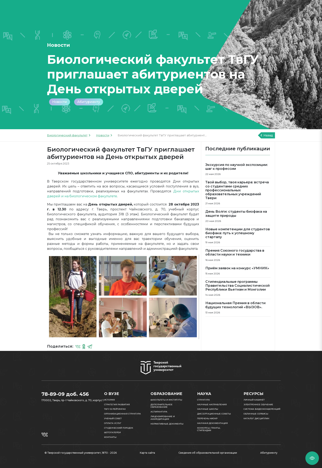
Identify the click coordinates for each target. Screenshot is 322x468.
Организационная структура (122, 413)
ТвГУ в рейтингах (115, 409)
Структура (203, 399)
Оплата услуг (112, 423)
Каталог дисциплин (256, 418)
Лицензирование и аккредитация (163, 417)
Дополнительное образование (161, 406)
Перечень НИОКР (207, 418)
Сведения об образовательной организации (207, 452)
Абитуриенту (88, 102)
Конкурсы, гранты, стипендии (208, 429)
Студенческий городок (118, 428)
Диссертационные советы (214, 413)
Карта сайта (147, 452)
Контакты (110, 437)
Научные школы (207, 409)
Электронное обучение (258, 404)
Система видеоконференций (262, 409)
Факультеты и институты (166, 399)
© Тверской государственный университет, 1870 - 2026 (81, 452)
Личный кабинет (254, 399)
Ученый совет (113, 418)
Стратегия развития (117, 404)
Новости (59, 102)
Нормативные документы (167, 423)
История (109, 399)
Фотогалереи (112, 432)
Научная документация (212, 423)
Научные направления (212, 404)
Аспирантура (159, 411)
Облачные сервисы (256, 413)
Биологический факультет (67, 135)
